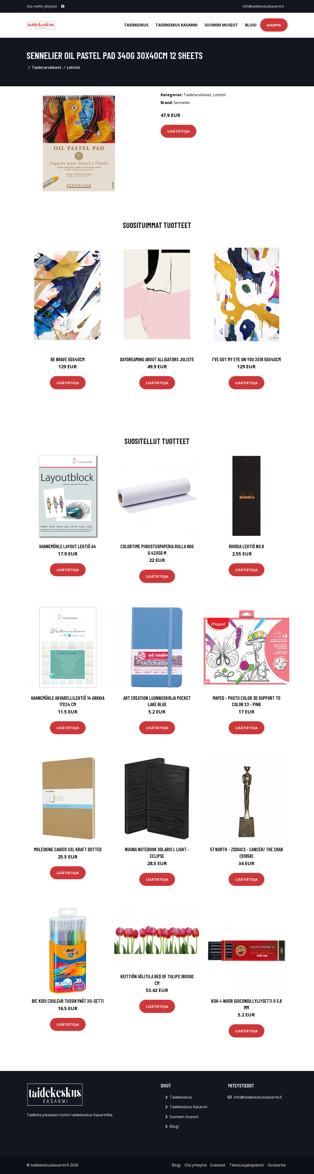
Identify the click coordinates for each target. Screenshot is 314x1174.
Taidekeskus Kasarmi (176, 25)
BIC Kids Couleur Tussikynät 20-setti (68, 1001)
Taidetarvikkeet (47, 67)
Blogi (251, 25)
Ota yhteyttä (196, 1165)
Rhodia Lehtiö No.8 (246, 546)
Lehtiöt (73, 67)
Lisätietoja (178, 131)
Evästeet (217, 1165)
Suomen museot (221, 25)
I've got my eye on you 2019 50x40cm (246, 359)
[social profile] (62, 6)
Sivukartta (277, 1165)
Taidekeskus (136, 25)
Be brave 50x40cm (68, 359)
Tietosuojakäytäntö (246, 1165)
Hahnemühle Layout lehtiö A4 (67, 546)
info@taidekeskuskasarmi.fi (263, 6)
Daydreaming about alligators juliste (157, 359)
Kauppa (274, 25)
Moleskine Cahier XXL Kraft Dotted (68, 849)
